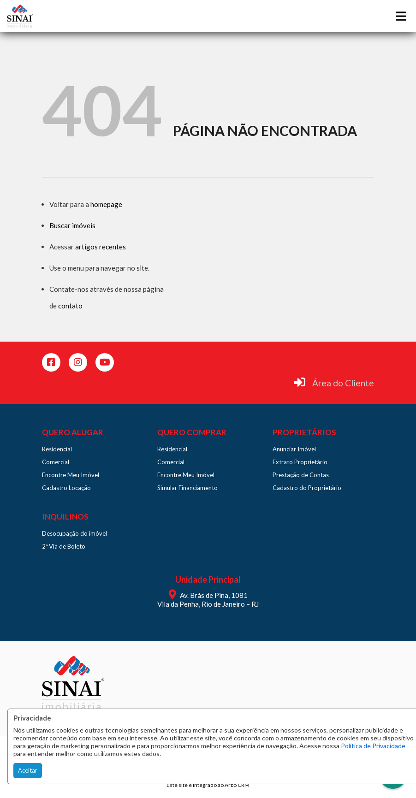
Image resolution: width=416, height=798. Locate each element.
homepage (106, 204)
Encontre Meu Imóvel (70, 475)
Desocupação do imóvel (74, 533)
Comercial (55, 462)
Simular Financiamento (187, 487)
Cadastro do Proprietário (307, 487)
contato (70, 305)
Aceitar (27, 770)
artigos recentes (100, 246)
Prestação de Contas (301, 475)
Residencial (57, 449)
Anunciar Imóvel (294, 449)
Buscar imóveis (72, 225)
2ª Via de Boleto (63, 546)
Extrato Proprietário (300, 462)
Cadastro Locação (66, 487)
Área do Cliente (343, 383)
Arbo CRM (237, 784)
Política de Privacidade (373, 746)
